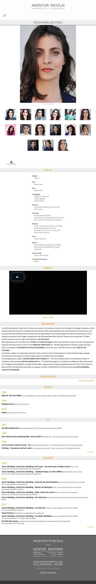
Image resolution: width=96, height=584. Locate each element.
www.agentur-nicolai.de (56, 556)
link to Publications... (86, 380)
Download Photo (11, 163)
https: (36, 261)
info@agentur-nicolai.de (40, 556)
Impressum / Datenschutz (48, 568)
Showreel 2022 (48, 317)
